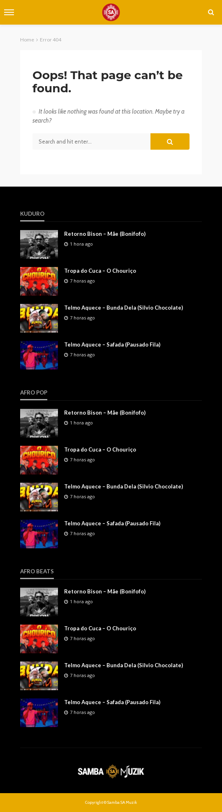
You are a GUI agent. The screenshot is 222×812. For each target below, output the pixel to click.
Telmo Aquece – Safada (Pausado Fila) (112, 344)
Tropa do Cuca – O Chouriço (100, 270)
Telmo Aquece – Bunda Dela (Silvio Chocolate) (123, 307)
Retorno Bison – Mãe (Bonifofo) (105, 233)
